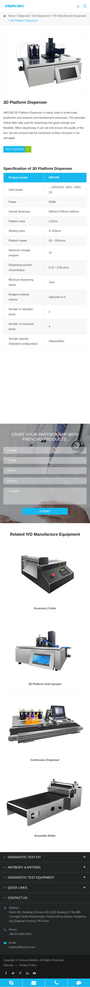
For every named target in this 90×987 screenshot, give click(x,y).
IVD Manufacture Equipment (69, 15)
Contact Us (17, 898)
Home (11, 15)
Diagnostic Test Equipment (34, 15)
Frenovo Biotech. (29, 960)
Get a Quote (18, 149)
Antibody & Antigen (47, 867)
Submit (45, 511)
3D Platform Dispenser (24, 20)
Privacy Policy (27, 965)
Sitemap (8, 965)
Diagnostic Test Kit (47, 856)
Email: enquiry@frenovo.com (19, 945)
